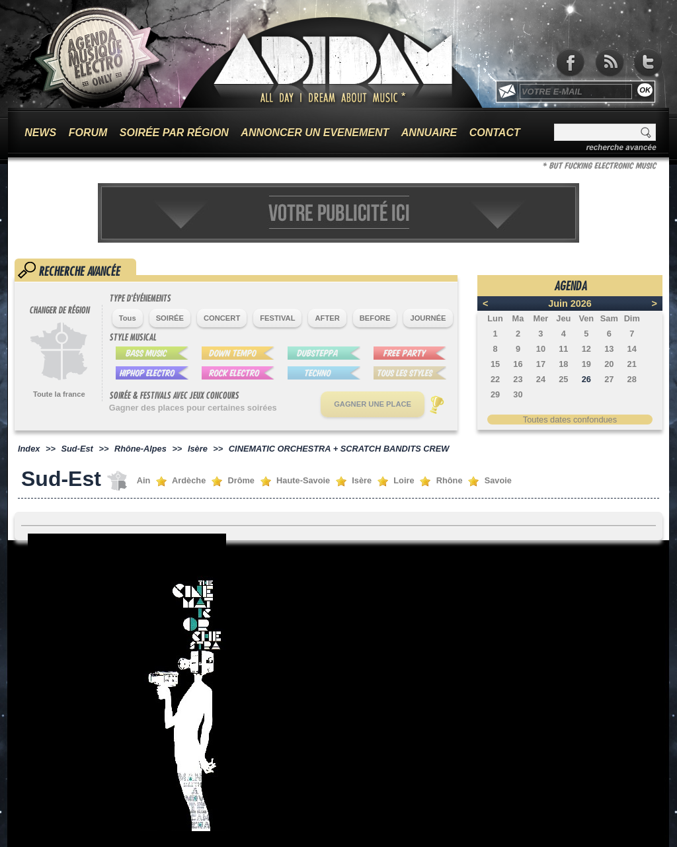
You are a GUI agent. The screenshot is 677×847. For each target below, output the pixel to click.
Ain (144, 480)
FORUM (88, 132)
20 (609, 364)
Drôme (241, 480)
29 (495, 394)
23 (517, 379)
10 (540, 349)
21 (632, 364)
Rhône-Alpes (140, 449)
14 (632, 349)
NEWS (40, 132)
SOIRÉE (170, 318)
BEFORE (375, 318)
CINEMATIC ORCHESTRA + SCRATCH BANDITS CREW (339, 449)
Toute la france (59, 394)
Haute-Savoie (303, 480)
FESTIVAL (277, 318)
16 (517, 364)
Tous (127, 318)
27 (609, 379)
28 (632, 379)
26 (586, 379)
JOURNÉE (428, 318)
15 (495, 364)
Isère (198, 449)
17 (540, 364)
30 (517, 394)
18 (563, 364)
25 (563, 379)
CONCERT (222, 318)
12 (586, 349)
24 (540, 379)
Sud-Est (77, 449)
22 (495, 379)
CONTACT (494, 132)
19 (586, 364)
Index (29, 449)
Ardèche (189, 480)
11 (563, 349)
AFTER (327, 318)
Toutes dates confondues (570, 419)
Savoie (498, 480)
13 (609, 349)
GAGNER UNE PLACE (372, 404)
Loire (403, 480)
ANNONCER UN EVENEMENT (315, 132)
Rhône (449, 480)
